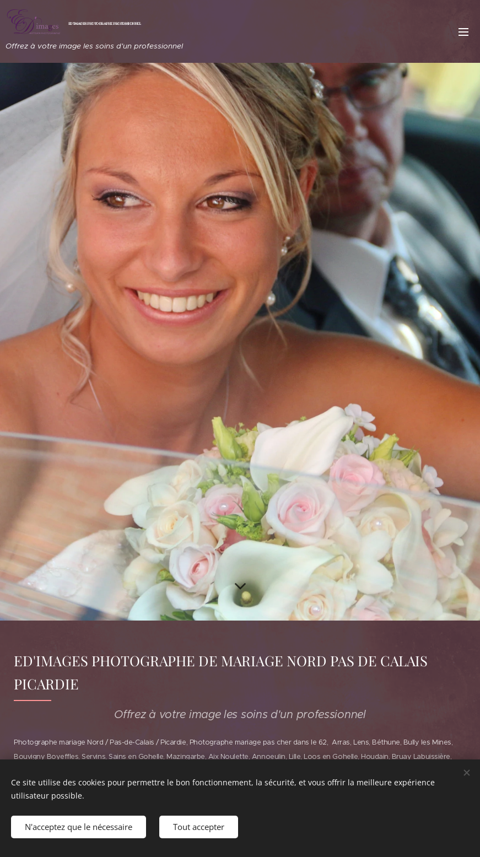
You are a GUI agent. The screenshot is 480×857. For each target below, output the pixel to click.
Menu (463, 32)
